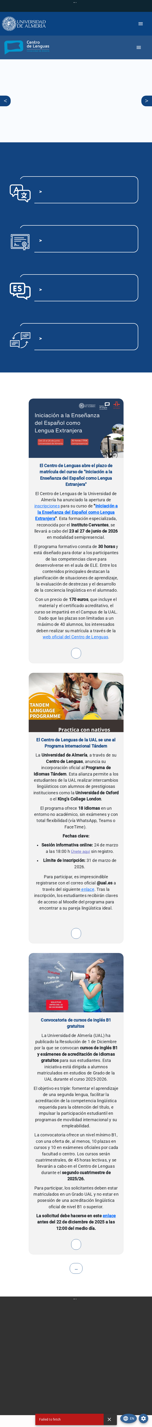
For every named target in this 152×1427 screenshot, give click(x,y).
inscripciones (47, 506)
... (76, 1268)
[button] (25, 47)
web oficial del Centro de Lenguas (75, 637)
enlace (87, 889)
